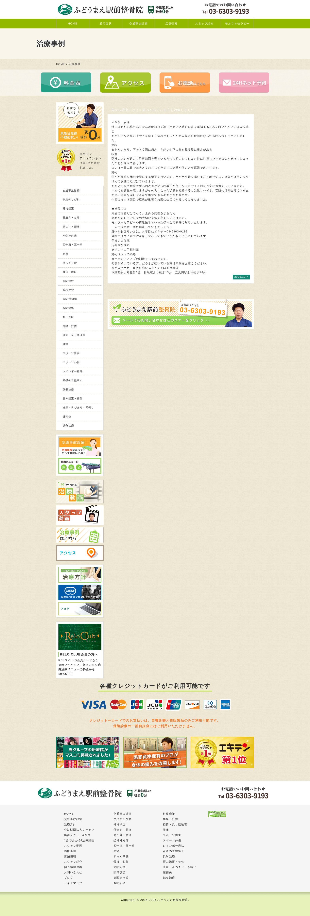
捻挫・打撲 (70, 326)
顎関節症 (68, 280)
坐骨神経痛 (70, 235)
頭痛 (65, 253)
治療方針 (70, 824)
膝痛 (65, 344)
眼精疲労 (68, 289)
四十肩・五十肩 (73, 244)
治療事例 (70, 851)
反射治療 (68, 389)
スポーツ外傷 (71, 362)
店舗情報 (171, 23)
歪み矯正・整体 (73, 398)
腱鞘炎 (67, 416)
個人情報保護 (73, 867)
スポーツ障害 (71, 353)
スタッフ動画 (73, 845)
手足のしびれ (71, 199)
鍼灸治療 (68, 425)
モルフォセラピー (237, 23)
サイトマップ (73, 883)
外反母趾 (68, 317)
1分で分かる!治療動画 (79, 840)
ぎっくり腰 (70, 262)
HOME (73, 23)
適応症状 (105, 23)
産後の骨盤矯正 (73, 380)
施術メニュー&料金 (77, 835)
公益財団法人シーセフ (79, 829)
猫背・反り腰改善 (74, 335)
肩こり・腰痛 (71, 226)
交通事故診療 (138, 23)
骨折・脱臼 (70, 271)
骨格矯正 (68, 208)
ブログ (68, 877)
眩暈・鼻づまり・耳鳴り (78, 407)
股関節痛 (68, 308)
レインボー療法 (73, 371)
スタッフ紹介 (204, 23)
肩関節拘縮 (70, 298)
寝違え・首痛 (71, 217)
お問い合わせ (73, 872)
